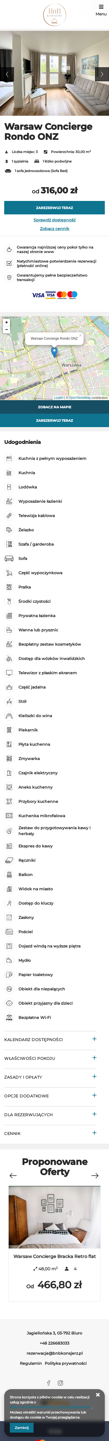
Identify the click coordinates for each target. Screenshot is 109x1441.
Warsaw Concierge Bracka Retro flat (54, 1256)
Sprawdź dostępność (55, 220)
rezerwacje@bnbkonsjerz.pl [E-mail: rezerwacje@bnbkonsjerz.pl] (55, 1353)
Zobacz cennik (54, 228)
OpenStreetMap (80, 397)
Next (102, 74)
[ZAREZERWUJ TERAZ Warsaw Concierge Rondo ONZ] (54, 207)
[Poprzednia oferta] (12, 1173)
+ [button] (6, 322)
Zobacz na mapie (54, 407)
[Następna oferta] (94, 1173)
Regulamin (31, 1363)
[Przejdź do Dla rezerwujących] (50, 1115)
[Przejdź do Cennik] (50, 1134)
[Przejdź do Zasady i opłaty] (50, 1078)
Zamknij (22, 1428)
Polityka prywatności (66, 1363)
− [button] (6, 329)
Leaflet (58, 397)
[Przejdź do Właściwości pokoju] (50, 1059)
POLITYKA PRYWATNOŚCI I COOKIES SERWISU (50, 1407)
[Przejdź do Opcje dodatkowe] (50, 1096)
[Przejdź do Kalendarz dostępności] (50, 1040)
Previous (7, 74)
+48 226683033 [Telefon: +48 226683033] (54, 1343)
